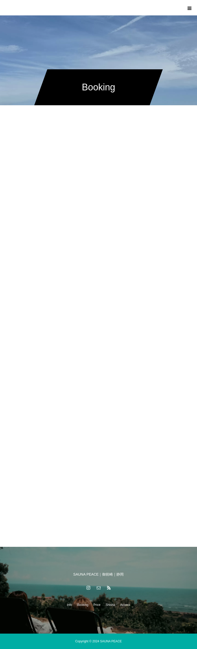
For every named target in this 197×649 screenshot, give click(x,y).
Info (69, 605)
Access (125, 605)
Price (96, 605)
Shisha (110, 605)
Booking (82, 605)
